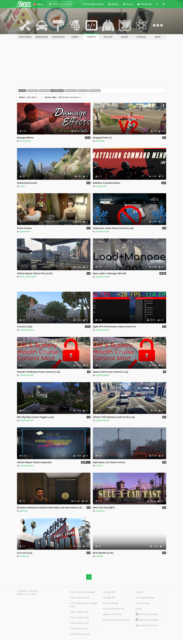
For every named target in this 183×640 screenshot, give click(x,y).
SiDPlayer (100, 141)
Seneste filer (109, 592)
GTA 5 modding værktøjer (82, 592)
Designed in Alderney (27, 591)
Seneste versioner (63, 97)
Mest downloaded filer (113, 608)
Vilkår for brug (143, 603)
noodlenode (101, 186)
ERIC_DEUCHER (28, 276)
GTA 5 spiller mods (79, 623)
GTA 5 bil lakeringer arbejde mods (83, 605)
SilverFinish (25, 141)
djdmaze (24, 511)
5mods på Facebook (147, 619)
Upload (113, 4)
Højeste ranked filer (112, 614)
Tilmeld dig (144, 4)
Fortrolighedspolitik (145, 597)
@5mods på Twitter (147, 614)
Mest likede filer (110, 603)
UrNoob (99, 465)
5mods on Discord (146, 625)
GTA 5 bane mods (79, 628)
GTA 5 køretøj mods (80, 597)
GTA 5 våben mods (79, 612)
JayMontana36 (102, 231)
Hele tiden (28, 97)
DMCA (139, 608)
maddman (100, 511)
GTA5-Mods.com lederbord (116, 620)
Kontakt (139, 592)
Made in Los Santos (27, 594)
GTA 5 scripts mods (79, 617)
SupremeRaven (27, 330)
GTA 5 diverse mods (80, 634)
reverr (22, 186)
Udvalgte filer (109, 597)
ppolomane (25, 231)
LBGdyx (99, 556)
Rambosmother (27, 465)
